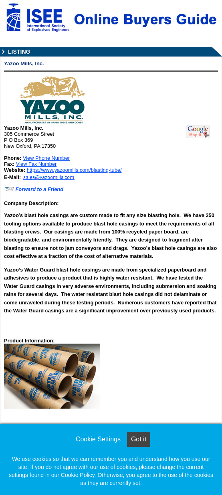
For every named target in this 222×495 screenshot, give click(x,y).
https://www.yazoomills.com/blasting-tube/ (74, 170)
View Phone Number (46, 158)
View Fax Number (36, 164)
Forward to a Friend (33, 189)
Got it (138, 439)
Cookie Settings (98, 439)
